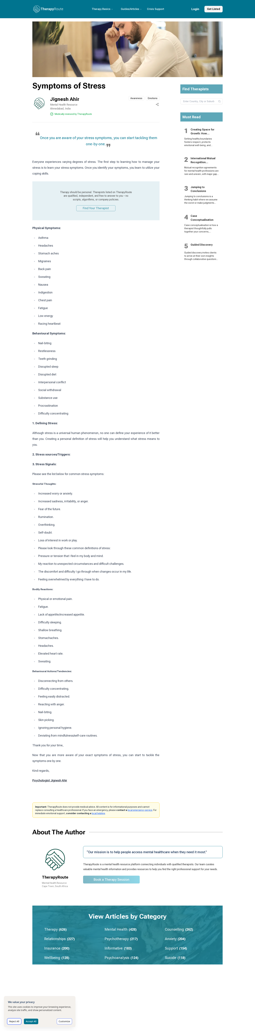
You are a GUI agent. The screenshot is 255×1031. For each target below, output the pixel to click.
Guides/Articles (131, 9)
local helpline (98, 813)
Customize (64, 1021)
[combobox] (201, 101)
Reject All (14, 1021)
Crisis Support (155, 9)
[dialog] (39, 1011)
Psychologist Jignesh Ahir (49, 780)
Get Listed (213, 9)
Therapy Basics (102, 9)
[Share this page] (157, 104)
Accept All (31, 1021)
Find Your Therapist (96, 208)
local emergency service (140, 810)
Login (195, 9)
